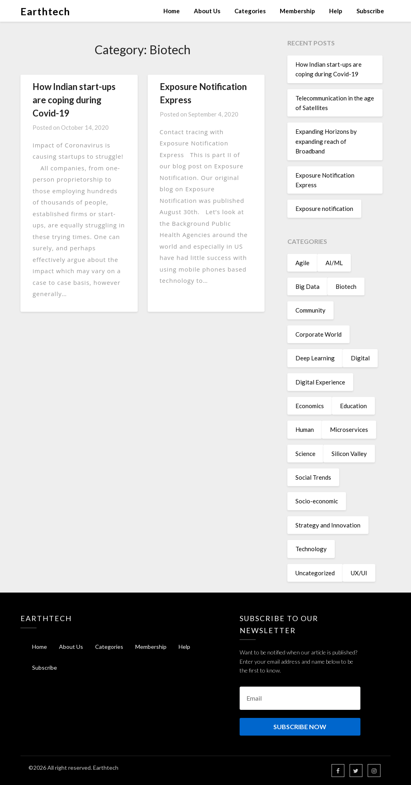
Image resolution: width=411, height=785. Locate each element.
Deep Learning (315, 358)
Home (171, 10)
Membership (297, 10)
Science (305, 453)
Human (304, 429)
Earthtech (45, 11)
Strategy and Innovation (327, 525)
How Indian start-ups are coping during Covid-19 (74, 100)
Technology (311, 548)
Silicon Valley (349, 453)
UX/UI (359, 572)
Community (310, 310)
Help (335, 10)
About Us (207, 10)
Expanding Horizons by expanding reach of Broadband (326, 141)
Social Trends (313, 477)
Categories (250, 10)
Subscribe (370, 10)
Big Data (307, 286)
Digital (360, 358)
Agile (302, 262)
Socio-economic (316, 501)
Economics (309, 405)
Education (353, 405)
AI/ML (334, 262)
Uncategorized (315, 572)
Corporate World (318, 334)
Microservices (349, 429)
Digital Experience (320, 382)
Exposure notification (324, 208)
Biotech (346, 286)
